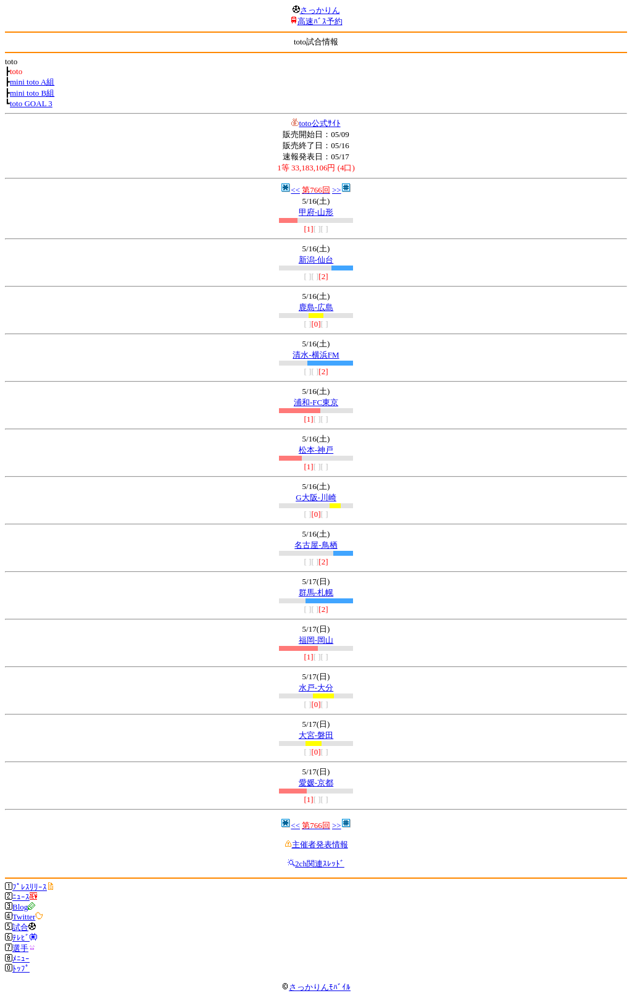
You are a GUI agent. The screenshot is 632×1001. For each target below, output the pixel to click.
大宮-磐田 (316, 735)
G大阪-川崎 (316, 497)
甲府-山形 (316, 212)
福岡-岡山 (316, 640)
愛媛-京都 (316, 782)
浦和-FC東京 (316, 402)
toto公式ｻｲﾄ (319, 123)
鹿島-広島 (316, 307)
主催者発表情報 (320, 844)
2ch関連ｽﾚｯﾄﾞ (319, 863)
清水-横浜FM (316, 354)
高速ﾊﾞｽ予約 (320, 21)
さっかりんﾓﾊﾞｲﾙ (316, 987)
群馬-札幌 (316, 592)
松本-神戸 (316, 449)
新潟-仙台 (316, 259)
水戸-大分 (316, 687)
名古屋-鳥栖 (315, 545)
